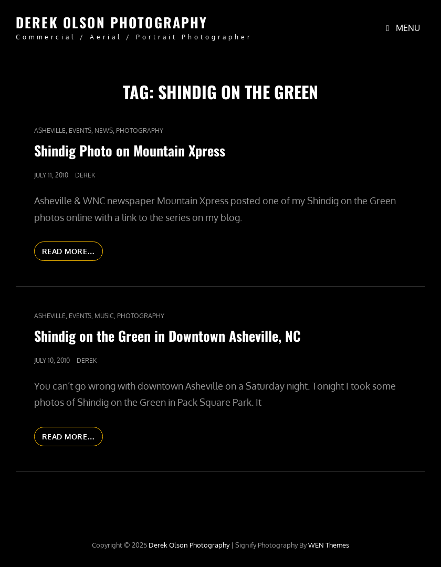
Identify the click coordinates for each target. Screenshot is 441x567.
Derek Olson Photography (111, 22)
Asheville (50, 130)
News (103, 130)
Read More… (72, 253)
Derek (85, 175)
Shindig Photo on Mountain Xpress (129, 150)
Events (80, 130)
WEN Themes (328, 545)
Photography (139, 130)
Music (104, 316)
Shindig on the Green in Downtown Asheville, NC (167, 336)
